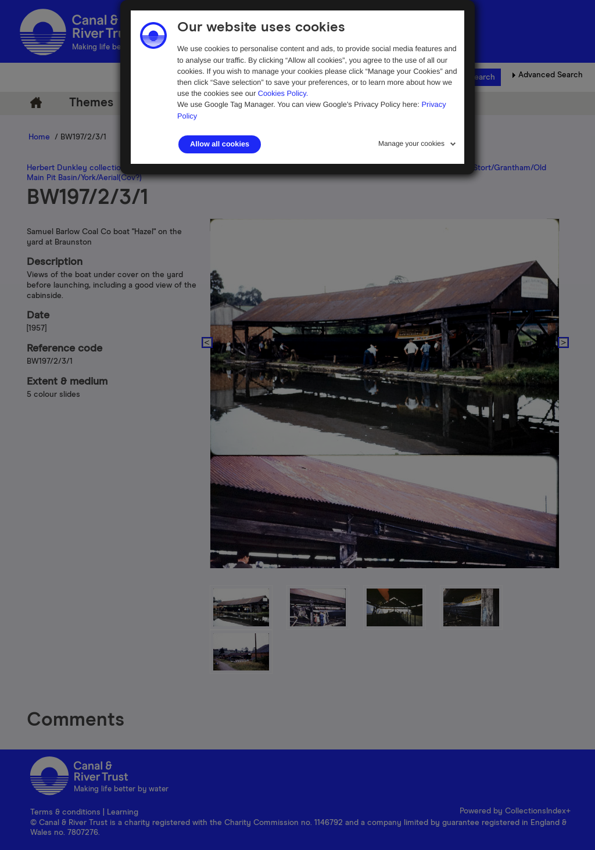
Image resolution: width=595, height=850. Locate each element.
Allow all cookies (219, 144)
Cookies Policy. (283, 93)
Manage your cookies (411, 143)
